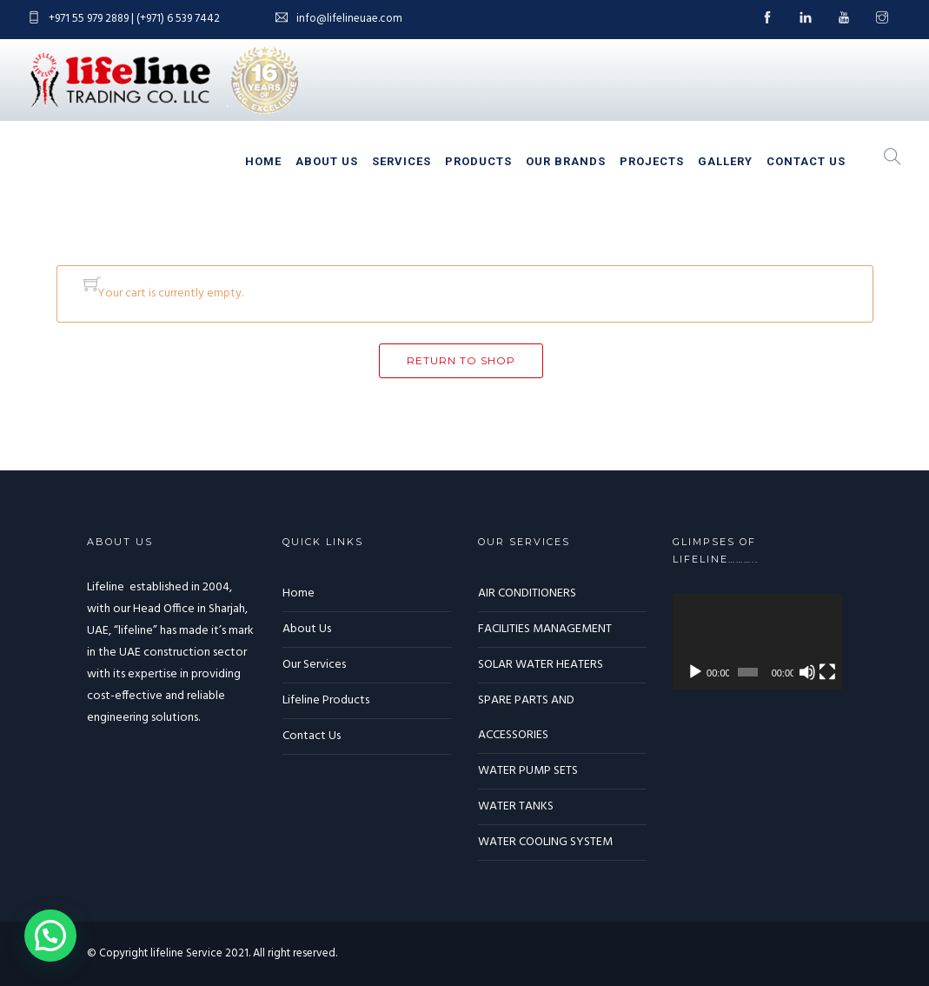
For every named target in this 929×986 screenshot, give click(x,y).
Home (263, 161)
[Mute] (807, 672)
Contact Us (806, 161)
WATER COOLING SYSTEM (545, 842)
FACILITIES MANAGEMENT (545, 629)
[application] (757, 642)
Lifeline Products (325, 700)
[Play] (695, 672)
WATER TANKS (516, 806)
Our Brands (566, 161)
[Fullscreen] (827, 672)
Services (401, 161)
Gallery (725, 161)
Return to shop (461, 360)
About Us (326, 161)
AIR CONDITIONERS (527, 593)
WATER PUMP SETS (528, 771)
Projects (652, 161)
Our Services (314, 665)
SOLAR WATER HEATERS (540, 665)
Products (478, 161)
